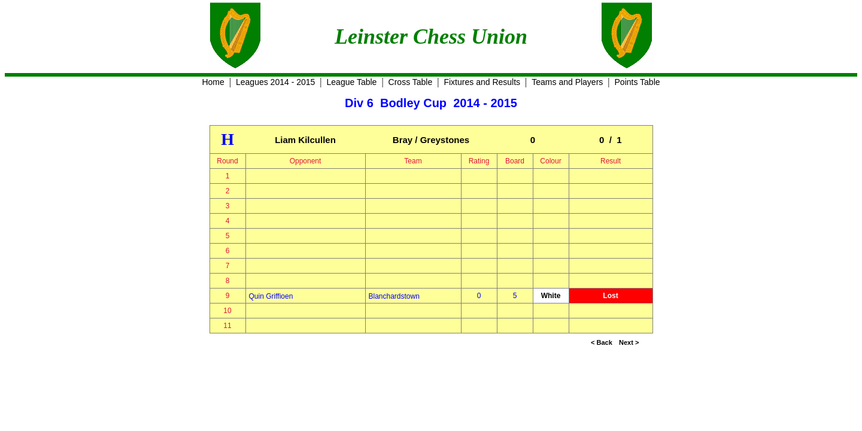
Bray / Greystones (431, 140)
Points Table (637, 82)
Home (213, 82)
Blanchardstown (394, 296)
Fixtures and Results (482, 82)
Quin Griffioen (271, 296)
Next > (629, 342)
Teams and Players (567, 82)
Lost (610, 296)
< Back (601, 342)
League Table (352, 82)
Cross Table (410, 82)
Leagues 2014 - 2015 (275, 82)
